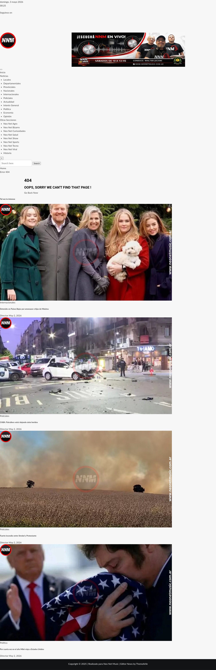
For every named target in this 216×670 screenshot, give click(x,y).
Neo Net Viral (10, 149)
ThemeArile (142, 663)
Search (37, 163)
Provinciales (9, 87)
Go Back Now (31, 192)
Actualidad (8, 101)
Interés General (11, 105)
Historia (7, 153)
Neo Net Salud (10, 134)
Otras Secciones (8, 119)
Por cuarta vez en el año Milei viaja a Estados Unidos (22, 649)
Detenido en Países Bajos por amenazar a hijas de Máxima (24, 309)
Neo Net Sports (11, 142)
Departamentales (12, 83)
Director (4, 315)
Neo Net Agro (10, 123)
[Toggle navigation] (1, 69)
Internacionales (11, 94)
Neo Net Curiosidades (14, 131)
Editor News (126, 663)
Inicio (2, 72)
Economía (8, 112)
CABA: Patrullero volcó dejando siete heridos (19, 422)
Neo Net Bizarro (11, 127)
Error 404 (5, 172)
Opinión (7, 116)
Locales (7, 79)
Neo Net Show (10, 138)
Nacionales (8, 90)
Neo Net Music (111, 663)
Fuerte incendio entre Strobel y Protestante (18, 536)
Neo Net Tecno (10, 145)
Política (7, 109)
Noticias (4, 76)
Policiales (8, 98)
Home (3, 168)
